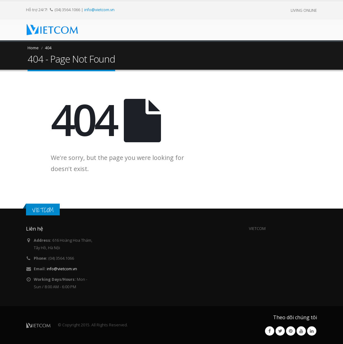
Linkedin (311, 331)
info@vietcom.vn (99, 9)
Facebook (269, 331)
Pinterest (290, 331)
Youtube (301, 331)
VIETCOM (43, 210)
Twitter (280, 331)
